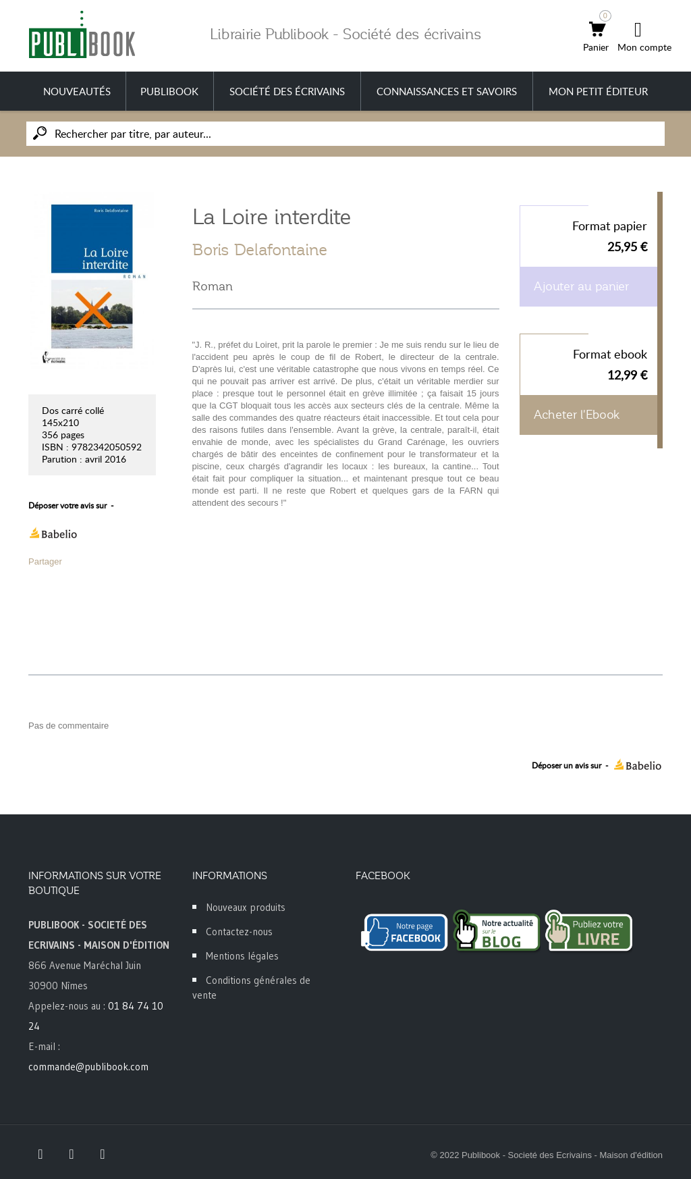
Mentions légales (242, 955)
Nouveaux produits (245, 907)
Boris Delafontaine (259, 250)
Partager (45, 561)
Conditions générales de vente (251, 987)
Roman (212, 286)
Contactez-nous (239, 931)
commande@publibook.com (88, 1066)
